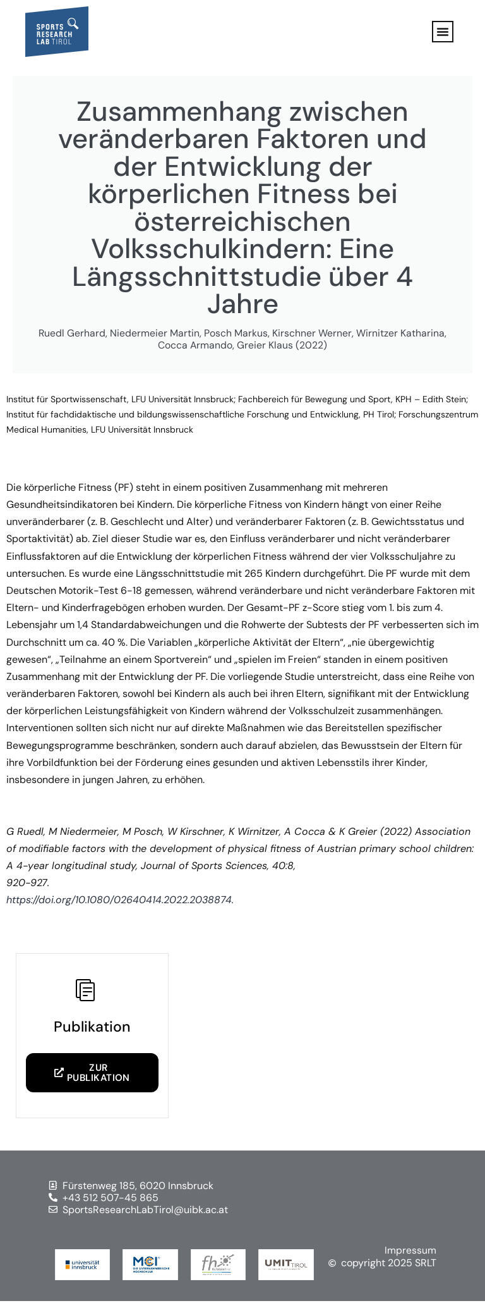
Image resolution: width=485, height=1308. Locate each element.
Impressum (410, 1257)
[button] (442, 31)
